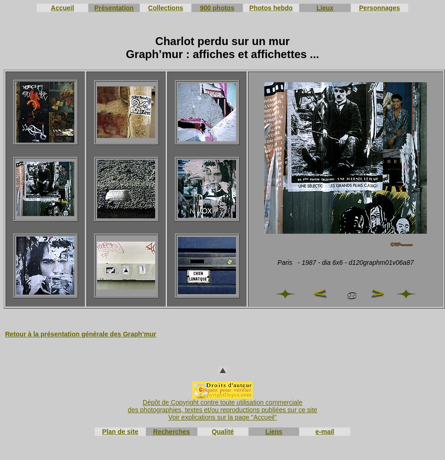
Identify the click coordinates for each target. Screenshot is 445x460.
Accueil (62, 8)
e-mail (324, 431)
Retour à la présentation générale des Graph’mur (80, 334)
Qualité (223, 431)
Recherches (171, 431)
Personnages (379, 8)
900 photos (217, 8)
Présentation (114, 8)
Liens (273, 431)
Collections (165, 8)
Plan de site (120, 431)
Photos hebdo (271, 8)
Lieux (325, 8)
